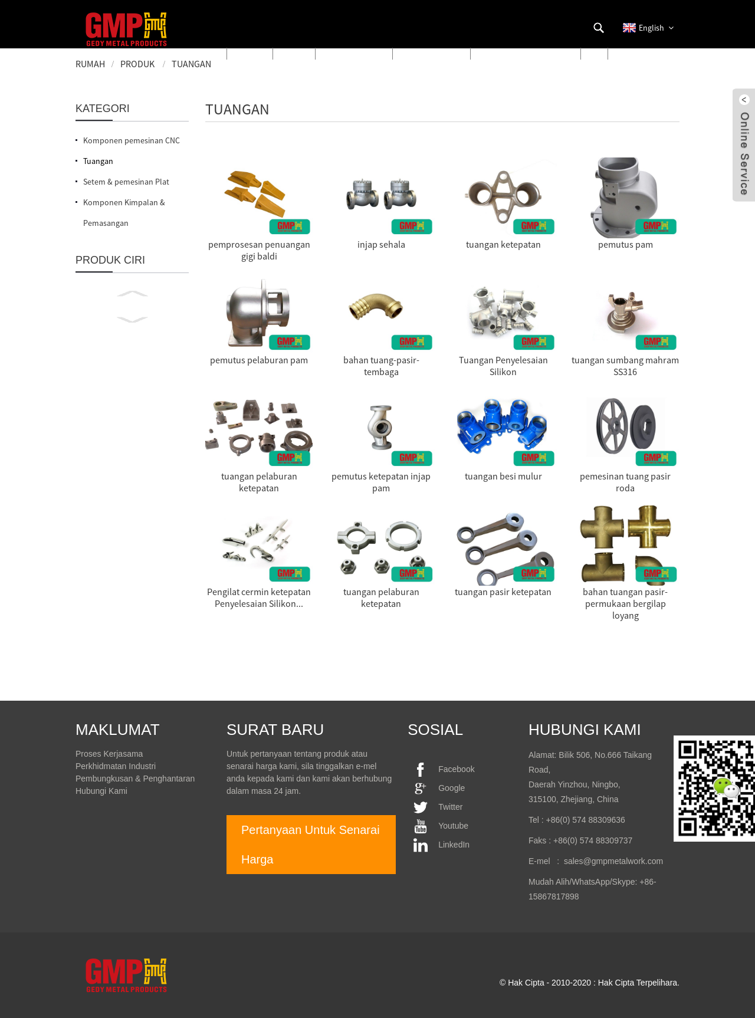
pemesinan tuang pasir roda (625, 482)
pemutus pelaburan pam (259, 360)
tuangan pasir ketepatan (503, 591)
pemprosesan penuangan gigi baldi (259, 250)
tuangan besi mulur (503, 476)
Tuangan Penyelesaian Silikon (503, 365)
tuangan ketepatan (503, 244)
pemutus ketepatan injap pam (381, 482)
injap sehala (381, 244)
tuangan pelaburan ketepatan (259, 482)
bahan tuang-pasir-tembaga (381, 365)
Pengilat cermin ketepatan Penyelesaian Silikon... (259, 597)
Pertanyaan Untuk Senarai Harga (310, 844)
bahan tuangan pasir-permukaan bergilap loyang (625, 603)
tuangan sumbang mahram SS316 (625, 365)
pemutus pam (625, 244)
